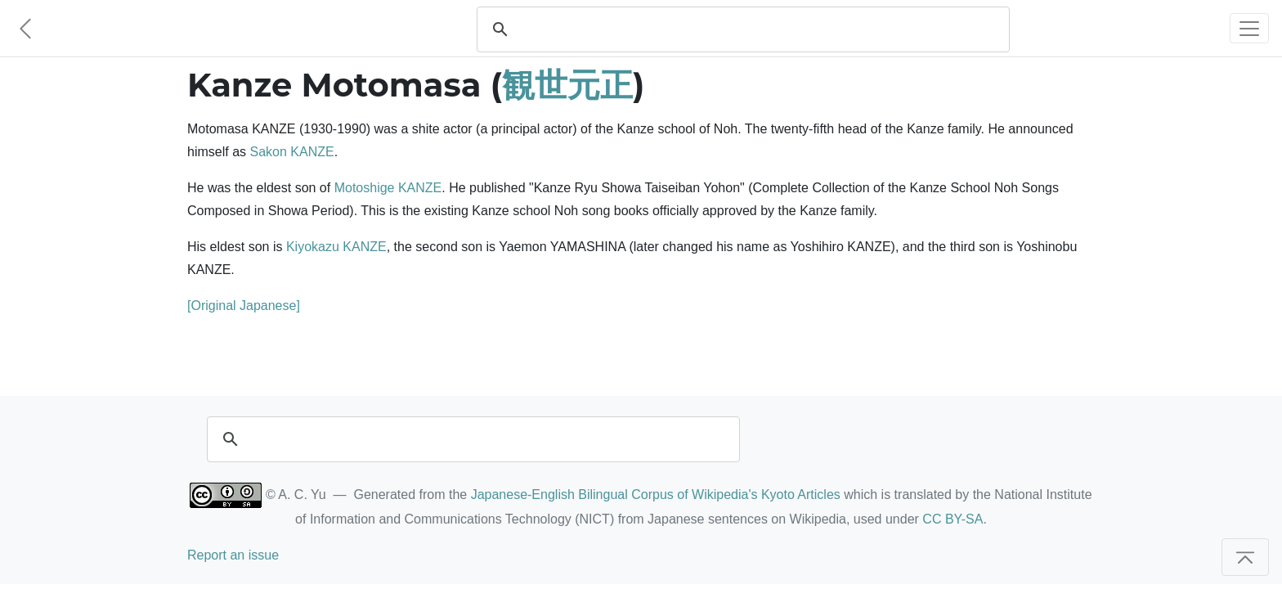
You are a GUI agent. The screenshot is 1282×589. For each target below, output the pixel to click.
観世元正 (567, 85)
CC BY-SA (952, 519)
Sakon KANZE (291, 152)
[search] (758, 29)
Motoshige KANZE (388, 188)
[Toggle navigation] (1249, 28)
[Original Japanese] (243, 305)
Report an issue (233, 555)
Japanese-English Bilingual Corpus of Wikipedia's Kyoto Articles (655, 494)
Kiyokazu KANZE (336, 247)
